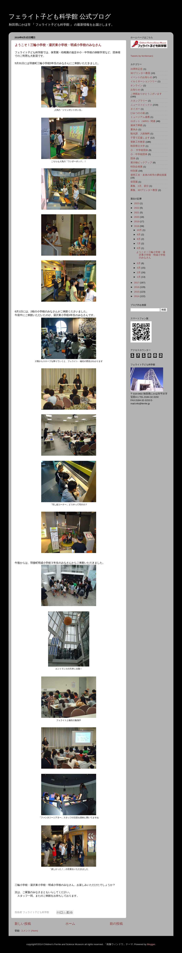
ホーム (70, 923)
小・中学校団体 (138, 154)
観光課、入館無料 (140, 133)
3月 (139, 268)
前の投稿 (116, 923)
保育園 (134, 182)
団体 (132, 158)
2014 (137, 296)
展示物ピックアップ (141, 162)
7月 (139, 243)
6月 (139, 248)
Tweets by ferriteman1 (141, 56)
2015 (137, 291)
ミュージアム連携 (140, 117)
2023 (137, 203)
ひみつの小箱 (137, 113)
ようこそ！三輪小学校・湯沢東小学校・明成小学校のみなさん (58, 45)
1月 (139, 277)
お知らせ (135, 89)
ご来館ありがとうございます (146, 94)
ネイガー (135, 109)
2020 (137, 217)
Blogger (151, 944)
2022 (137, 208)
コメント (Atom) (29, 930)
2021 (137, 212)
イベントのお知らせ (141, 77)
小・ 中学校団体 (139, 150)
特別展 (134, 171)
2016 (137, 287)
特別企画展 (136, 166)
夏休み (134, 129)
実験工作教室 (137, 142)
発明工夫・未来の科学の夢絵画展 (148, 175)
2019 (137, 221)
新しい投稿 (23, 923)
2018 (137, 226)
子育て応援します (140, 137)
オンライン (136, 85)
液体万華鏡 (136, 125)
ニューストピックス (141, 105)
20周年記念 (136, 69)
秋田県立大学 (137, 146)
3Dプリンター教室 (140, 73)
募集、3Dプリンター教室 (143, 190)
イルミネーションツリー (143, 81)
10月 (140, 230)
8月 (139, 239)
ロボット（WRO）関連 (142, 121)
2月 (139, 272)
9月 (139, 234)
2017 (137, 282)
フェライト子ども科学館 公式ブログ (60, 16)
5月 (139, 263)
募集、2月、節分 (139, 186)
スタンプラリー (138, 100)
